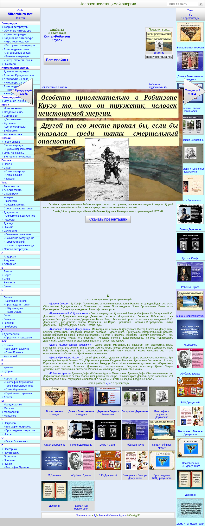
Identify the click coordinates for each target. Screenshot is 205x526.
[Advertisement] (41, 49)
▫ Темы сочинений (14, 241)
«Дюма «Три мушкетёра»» (64, 357)
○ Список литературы (14, 249)
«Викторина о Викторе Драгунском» (69, 329)
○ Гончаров (8, 319)
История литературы (15, 67)
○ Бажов (6, 271)
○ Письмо (7, 227)
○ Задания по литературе (17, 38)
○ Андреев (8, 260)
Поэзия (6, 160)
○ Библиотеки (9, 130)
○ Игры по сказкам (12, 152)
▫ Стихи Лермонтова (15, 389)
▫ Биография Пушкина (16, 467)
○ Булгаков (8, 282)
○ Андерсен (8, 256)
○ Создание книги (12, 112)
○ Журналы (8, 123)
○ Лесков (7, 397)
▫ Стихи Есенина (13, 352)
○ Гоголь (6, 297)
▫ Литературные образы (17, 52)
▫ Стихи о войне (13, 175)
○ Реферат (8, 219)
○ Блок (5, 278)
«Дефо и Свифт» (59, 303)
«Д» (108, 383)
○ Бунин (6, 286)
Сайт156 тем (20, 14)
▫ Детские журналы (15, 126)
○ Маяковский (10, 411)
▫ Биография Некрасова (17, 426)
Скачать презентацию (108, 219)
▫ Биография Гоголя (15, 300)
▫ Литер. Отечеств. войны (18, 60)
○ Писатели (8, 64)
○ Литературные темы (15, 49)
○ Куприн (7, 371)
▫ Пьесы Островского (16, 441)
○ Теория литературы (14, 26)
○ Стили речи (9, 193)
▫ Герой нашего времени (18, 393)
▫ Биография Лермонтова (18, 382)
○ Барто (6, 275)
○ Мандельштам (11, 404)
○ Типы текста (10, 186)
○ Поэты (6, 164)
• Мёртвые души (14, 308)
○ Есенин (7, 345)
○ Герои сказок (10, 141)
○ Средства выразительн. (17, 208)
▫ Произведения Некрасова (19, 430)
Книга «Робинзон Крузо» (112, 515)
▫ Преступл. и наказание (18, 337)
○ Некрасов (8, 423)
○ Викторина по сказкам (16, 156)
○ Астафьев (8, 263)
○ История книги (11, 108)
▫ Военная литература (16, 56)
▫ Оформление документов (19, 215)
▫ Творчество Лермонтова (18, 385)
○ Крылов (7, 367)
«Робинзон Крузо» (59, 373)
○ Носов (6, 434)
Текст (4, 182)
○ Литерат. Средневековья (17, 75)
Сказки (6, 138)
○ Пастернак (9, 449)
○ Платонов (8, 456)
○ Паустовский (10, 452)
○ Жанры (7, 197)
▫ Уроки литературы (15, 34)
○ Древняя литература (15, 71)
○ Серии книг (9, 115)
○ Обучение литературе (16, 30)
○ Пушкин (7, 463)
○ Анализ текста (11, 189)
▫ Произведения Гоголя (17, 304)
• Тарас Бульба (13, 312)
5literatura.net (83, 515)
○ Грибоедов (9, 326)
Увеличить (159, 51)
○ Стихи (6, 167)
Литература (9, 23)
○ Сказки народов (12, 145)
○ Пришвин (8, 460)
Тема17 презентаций (190, 14)
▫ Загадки (9, 178)
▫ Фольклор (10, 201)
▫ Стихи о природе (14, 171)
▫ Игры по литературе (16, 41)
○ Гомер (6, 315)
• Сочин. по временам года (20, 245)
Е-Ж (4, 341)
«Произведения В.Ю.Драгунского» (68, 313)
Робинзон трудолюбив (158, 86)
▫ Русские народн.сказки (18, 149)
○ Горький (7, 322)
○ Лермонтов (9, 378)
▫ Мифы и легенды (14, 204)
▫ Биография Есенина (16, 348)
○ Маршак (7, 408)
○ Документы (9, 212)
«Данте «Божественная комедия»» (70, 344)
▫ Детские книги (12, 119)
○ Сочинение (9, 230)
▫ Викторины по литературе (19, 45)
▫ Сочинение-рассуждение (19, 238)
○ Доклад (7, 223)
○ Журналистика (11, 134)
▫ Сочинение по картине (17, 234)
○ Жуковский (9, 356)
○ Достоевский (10, 334)
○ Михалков (8, 415)
